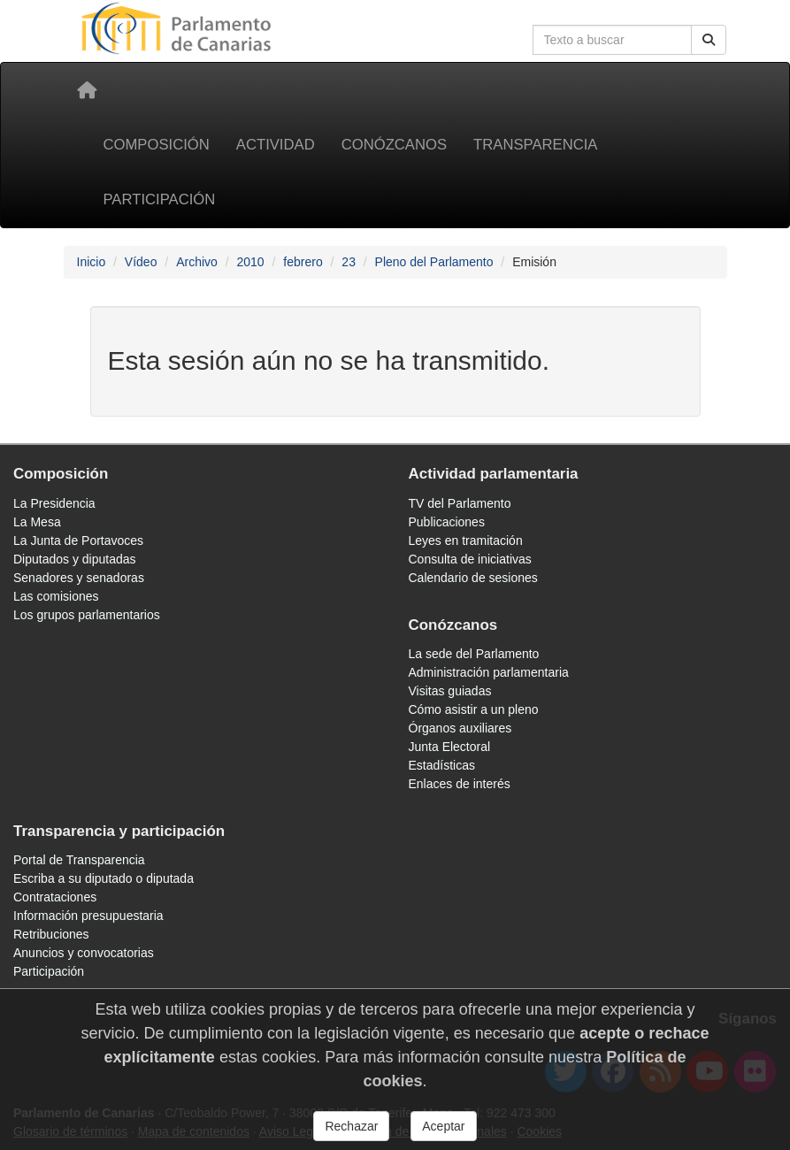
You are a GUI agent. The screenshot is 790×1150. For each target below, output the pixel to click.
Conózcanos (394, 144)
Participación (160, 199)
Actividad (275, 144)
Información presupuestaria (88, 915)
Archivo (197, 262)
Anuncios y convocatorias (83, 953)
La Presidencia (54, 503)
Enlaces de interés (459, 784)
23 (348, 262)
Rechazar (351, 1133)
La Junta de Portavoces (78, 540)
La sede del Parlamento (474, 654)
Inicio (91, 262)
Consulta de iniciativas (470, 559)
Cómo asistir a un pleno (474, 709)
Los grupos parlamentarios (86, 615)
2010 (250, 262)
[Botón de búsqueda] (708, 40)
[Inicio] (87, 90)
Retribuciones (51, 934)
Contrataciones (54, 897)
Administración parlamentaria (489, 672)
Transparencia (535, 144)
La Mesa (37, 522)
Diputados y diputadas (74, 559)
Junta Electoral (450, 747)
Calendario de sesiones (473, 578)
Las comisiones (56, 596)
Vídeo (141, 262)
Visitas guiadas (450, 691)
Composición (157, 144)
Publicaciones (447, 522)
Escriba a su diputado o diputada (103, 878)
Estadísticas (442, 765)
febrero (302, 262)
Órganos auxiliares (460, 728)
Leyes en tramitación (466, 540)
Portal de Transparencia (79, 860)
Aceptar (443, 1133)
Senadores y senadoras (78, 578)
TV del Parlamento (460, 503)
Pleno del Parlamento (434, 262)
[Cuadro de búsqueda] (612, 40)
